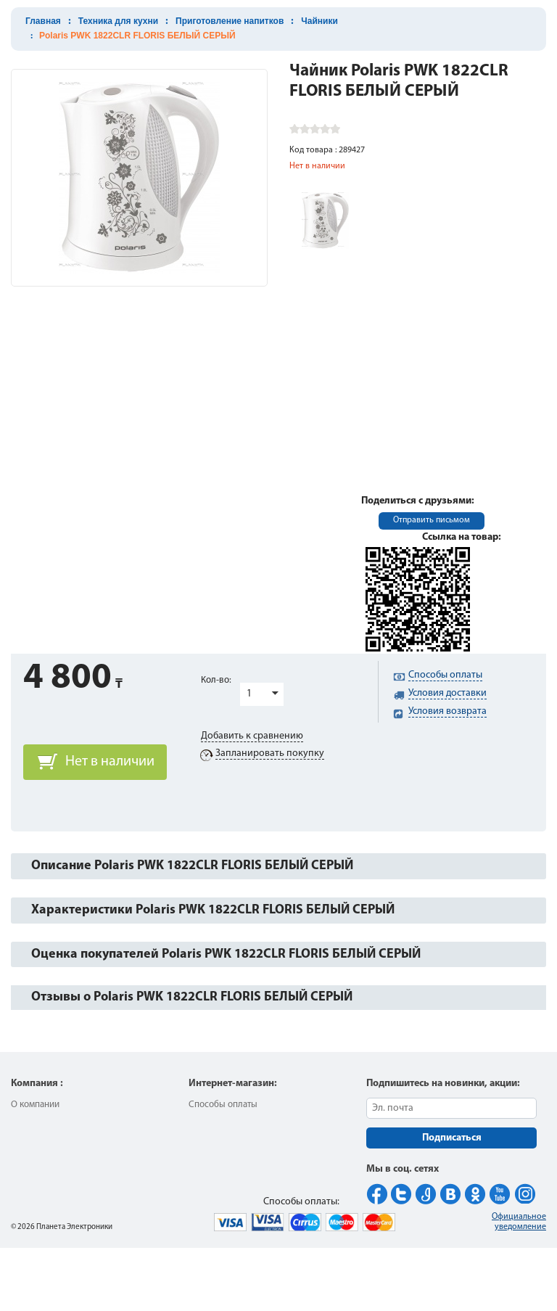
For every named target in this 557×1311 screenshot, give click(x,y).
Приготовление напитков (230, 21)
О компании (35, 1104)
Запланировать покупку (269, 753)
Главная (43, 21)
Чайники (319, 21)
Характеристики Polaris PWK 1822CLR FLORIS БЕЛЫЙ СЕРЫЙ (213, 910)
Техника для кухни (118, 21)
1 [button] (249, 694)
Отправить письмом (431, 520)
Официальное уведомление (519, 1221)
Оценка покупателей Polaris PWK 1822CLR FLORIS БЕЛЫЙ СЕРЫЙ (226, 954)
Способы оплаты (223, 1104)
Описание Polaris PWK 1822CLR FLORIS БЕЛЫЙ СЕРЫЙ (192, 866)
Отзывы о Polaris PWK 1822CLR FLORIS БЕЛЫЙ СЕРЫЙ (191, 997)
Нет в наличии (109, 762)
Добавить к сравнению (252, 736)
